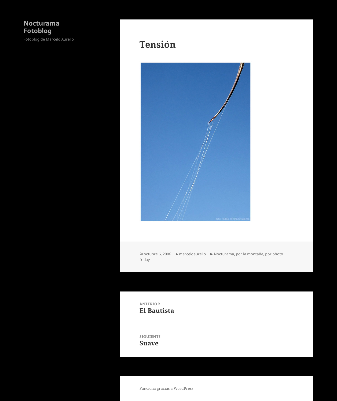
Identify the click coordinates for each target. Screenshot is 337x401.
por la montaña (249, 254)
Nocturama (224, 254)
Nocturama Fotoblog (41, 27)
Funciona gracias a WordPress (166, 388)
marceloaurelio (192, 254)
